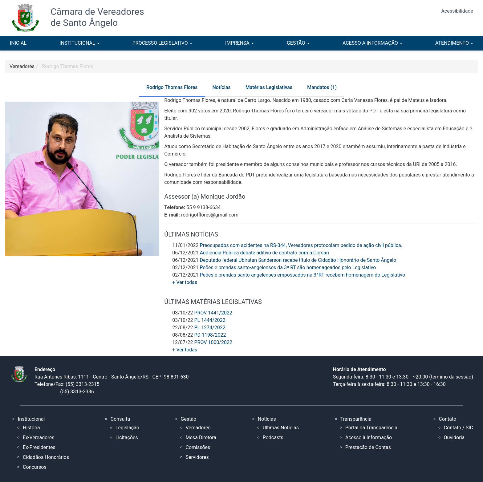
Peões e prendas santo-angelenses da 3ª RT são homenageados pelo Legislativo (288, 267)
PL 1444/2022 (209, 320)
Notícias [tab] (221, 87)
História (31, 428)
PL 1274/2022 (209, 327)
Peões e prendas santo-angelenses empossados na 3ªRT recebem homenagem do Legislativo (302, 275)
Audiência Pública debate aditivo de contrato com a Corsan (264, 253)
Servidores (197, 457)
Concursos (35, 467)
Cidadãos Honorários (46, 457)
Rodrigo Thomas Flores (67, 66)
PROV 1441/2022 (213, 313)
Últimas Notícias (281, 428)
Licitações (127, 437)
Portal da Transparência (371, 428)
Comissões (198, 447)
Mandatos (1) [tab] (322, 87)
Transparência (355, 419)
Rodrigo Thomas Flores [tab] (171, 87)
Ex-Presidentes (39, 447)
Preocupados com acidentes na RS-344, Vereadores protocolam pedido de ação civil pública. (301, 245)
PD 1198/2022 (210, 335)
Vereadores (198, 428)
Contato (448, 419)
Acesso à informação (368, 437)
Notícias (267, 419)
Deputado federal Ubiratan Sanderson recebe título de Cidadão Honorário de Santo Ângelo (298, 260)
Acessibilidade (457, 11)
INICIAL (18, 43)
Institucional (31, 419)
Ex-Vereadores (38, 437)
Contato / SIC (458, 428)
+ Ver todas (184, 282)
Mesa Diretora (201, 437)
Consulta (120, 419)
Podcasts (273, 437)
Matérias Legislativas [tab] (269, 87)
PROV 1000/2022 (213, 342)
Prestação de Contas (368, 447)
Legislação (127, 428)
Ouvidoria (454, 437)
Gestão (189, 419)
